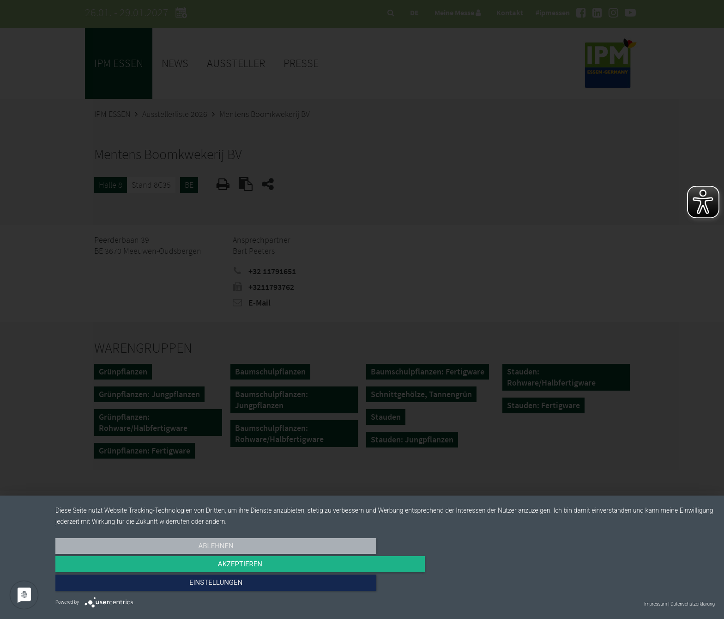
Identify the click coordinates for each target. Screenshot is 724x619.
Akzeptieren (385, 585)
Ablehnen (154, 585)
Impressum (655, 604)
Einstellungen (615, 585)
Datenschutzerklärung (692, 604)
